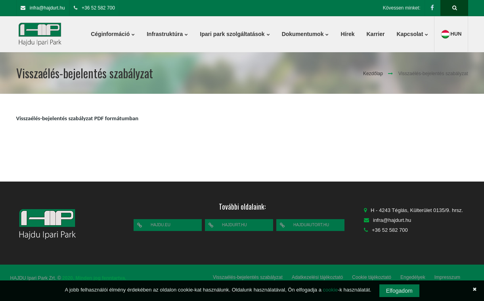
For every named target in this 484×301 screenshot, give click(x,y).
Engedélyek (412, 277)
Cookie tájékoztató (371, 277)
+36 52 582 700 (98, 8)
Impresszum (447, 277)
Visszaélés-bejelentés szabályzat (248, 277)
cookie (330, 290)
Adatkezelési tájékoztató (317, 277)
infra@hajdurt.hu (47, 8)
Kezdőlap (373, 73)
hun (450, 34)
